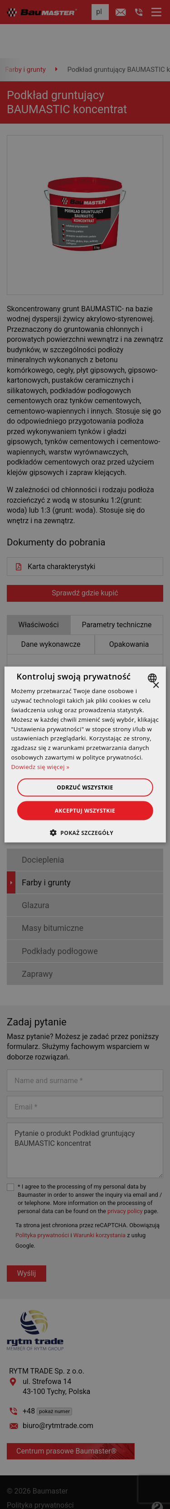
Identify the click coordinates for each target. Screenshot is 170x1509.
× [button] (155, 685)
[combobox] (153, 678)
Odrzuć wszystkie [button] (85, 787)
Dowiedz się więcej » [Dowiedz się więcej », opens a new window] (40, 766)
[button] (85, 832)
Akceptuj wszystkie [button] (85, 810)
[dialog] (84, 755)
